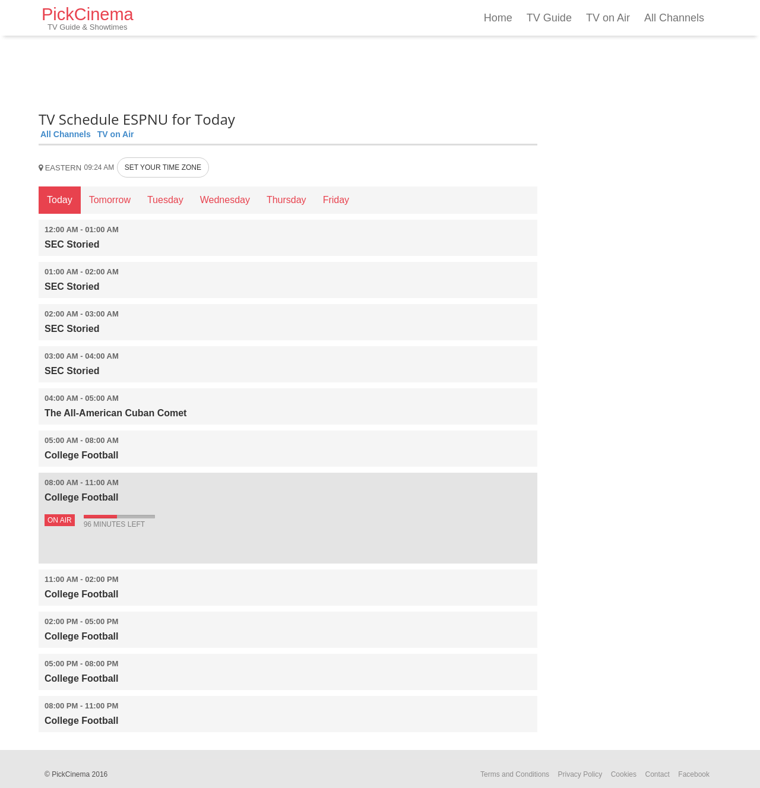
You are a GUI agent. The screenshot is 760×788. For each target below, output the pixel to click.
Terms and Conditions (514, 774)
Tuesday (165, 200)
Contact (657, 774)
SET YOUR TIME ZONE (163, 167)
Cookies (623, 774)
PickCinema (88, 18)
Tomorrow (110, 200)
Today (59, 200)
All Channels (674, 18)
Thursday (286, 200)
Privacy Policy (580, 774)
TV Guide (549, 18)
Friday (336, 200)
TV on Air (608, 18)
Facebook (694, 774)
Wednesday (225, 200)
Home (498, 18)
